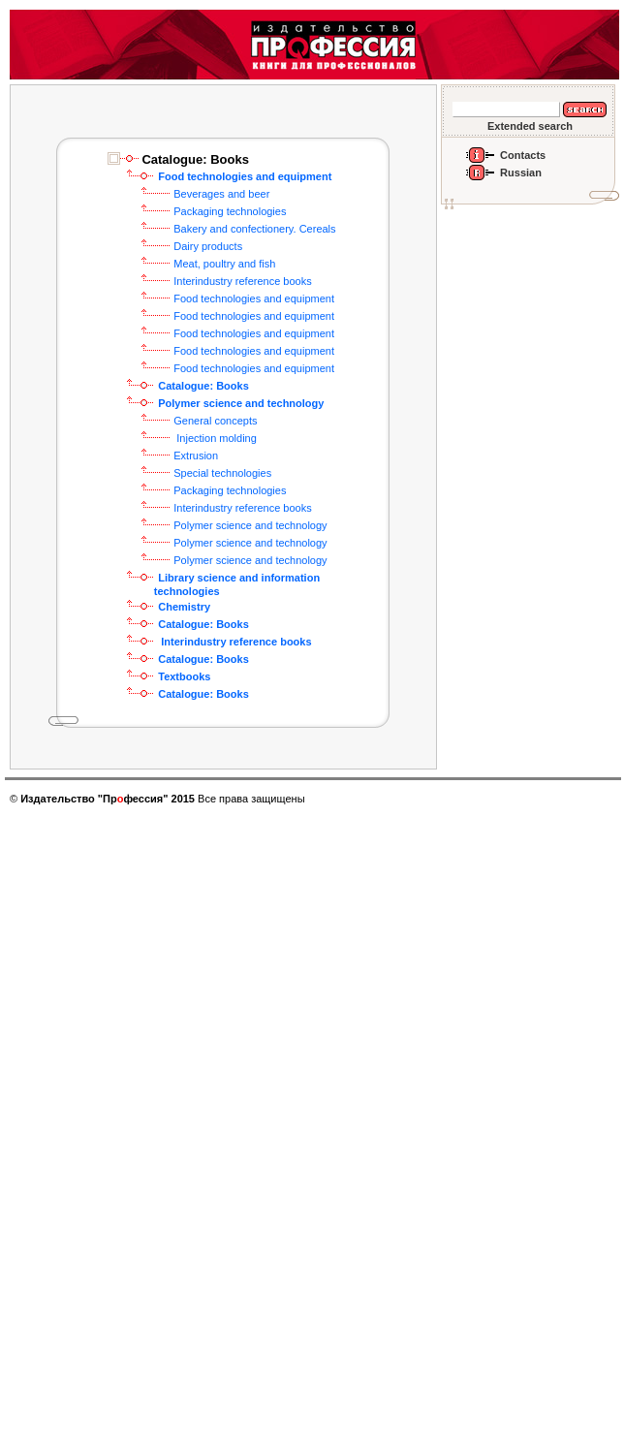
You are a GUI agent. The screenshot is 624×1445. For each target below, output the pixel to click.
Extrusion (195, 455)
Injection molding (215, 438)
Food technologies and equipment (253, 298)
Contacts (523, 155)
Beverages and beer (221, 194)
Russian (521, 172)
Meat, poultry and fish (224, 263)
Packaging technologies (229, 211)
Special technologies (222, 473)
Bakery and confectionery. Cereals (254, 229)
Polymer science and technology (250, 525)
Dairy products (207, 246)
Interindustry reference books (242, 281)
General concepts (215, 420)
